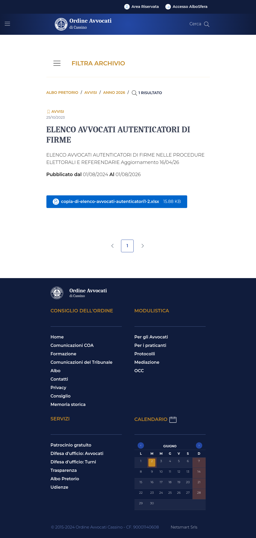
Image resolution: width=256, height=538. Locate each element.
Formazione (63, 353)
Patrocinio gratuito (71, 445)
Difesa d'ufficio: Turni (73, 461)
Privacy (58, 387)
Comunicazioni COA (72, 345)
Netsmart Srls (184, 527)
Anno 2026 (114, 92)
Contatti (59, 379)
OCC (139, 370)
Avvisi (90, 92)
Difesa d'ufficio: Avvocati (77, 453)
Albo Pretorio (65, 478)
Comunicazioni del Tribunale (82, 362)
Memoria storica (68, 404)
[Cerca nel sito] (207, 24)
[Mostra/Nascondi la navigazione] (7, 24)
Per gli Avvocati (151, 337)
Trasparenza (64, 470)
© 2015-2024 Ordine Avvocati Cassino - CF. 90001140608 (105, 527)
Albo (56, 370)
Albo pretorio (62, 92)
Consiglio (61, 396)
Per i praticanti (150, 345)
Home (57, 337)
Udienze (60, 487)
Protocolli (144, 353)
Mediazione (147, 362)
